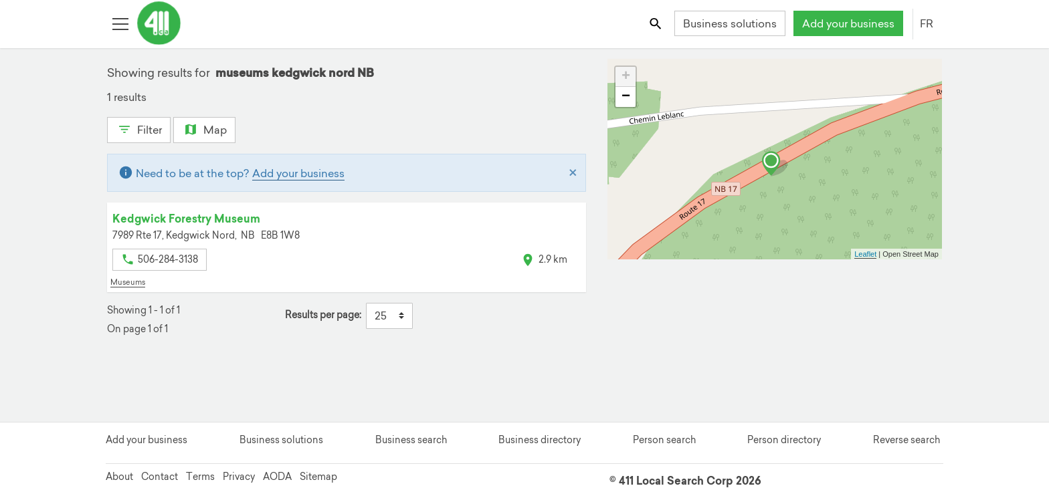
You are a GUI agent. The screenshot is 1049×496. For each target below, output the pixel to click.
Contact (159, 477)
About (119, 477)
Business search (411, 440)
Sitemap (318, 477)
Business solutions (730, 23)
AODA (277, 477)
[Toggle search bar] (656, 23)
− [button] (626, 97)
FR (926, 23)
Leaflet (865, 254)
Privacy (239, 477)
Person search (664, 440)
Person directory (784, 440)
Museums (127, 282)
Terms (200, 477)
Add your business (848, 23)
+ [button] (626, 77)
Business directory (539, 440)
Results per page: (323, 315)
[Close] (573, 173)
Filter (139, 128)
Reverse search (906, 440)
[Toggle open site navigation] (120, 23)
